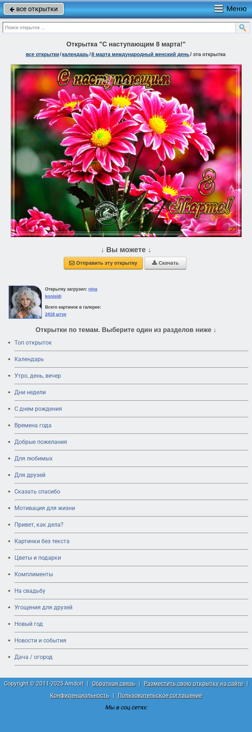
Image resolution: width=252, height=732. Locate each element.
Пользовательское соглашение (160, 695)
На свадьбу (29, 590)
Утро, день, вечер (37, 375)
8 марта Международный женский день (141, 54)
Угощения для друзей (43, 607)
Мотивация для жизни (44, 508)
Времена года (33, 425)
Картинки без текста (42, 541)
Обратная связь (113, 683)
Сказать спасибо (37, 491)
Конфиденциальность (79, 695)
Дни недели (30, 392)
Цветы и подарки (37, 557)
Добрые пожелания (40, 441)
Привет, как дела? (38, 524)
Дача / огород (33, 657)
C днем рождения (38, 408)
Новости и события (40, 640)
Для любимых (33, 458)
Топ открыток (33, 342)
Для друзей (29, 475)
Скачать (165, 263)
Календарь (75, 54)
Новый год (28, 623)
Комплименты (33, 574)
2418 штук (55, 314)
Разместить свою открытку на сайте (193, 683)
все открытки (34, 9)
